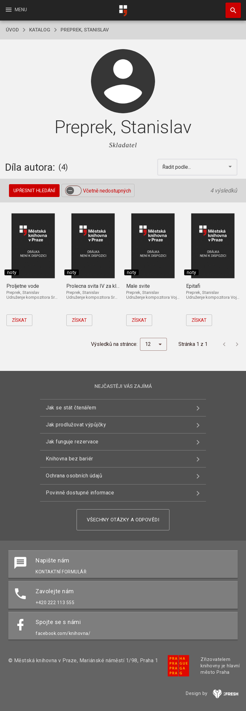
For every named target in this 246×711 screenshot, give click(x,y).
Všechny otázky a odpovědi (123, 520)
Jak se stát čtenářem (71, 408)
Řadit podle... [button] (177, 167)
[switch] (73, 190)
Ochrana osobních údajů (74, 476)
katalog (39, 30)
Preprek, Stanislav (85, 30)
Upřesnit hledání (34, 190)
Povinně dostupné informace (80, 493)
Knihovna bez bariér (69, 459)
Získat (19, 320)
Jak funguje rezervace (72, 442)
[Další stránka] (237, 344)
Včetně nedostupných (107, 191)
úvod (12, 30)
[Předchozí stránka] (224, 344)
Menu (16, 9)
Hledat (230, 7)
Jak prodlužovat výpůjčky (76, 425)
